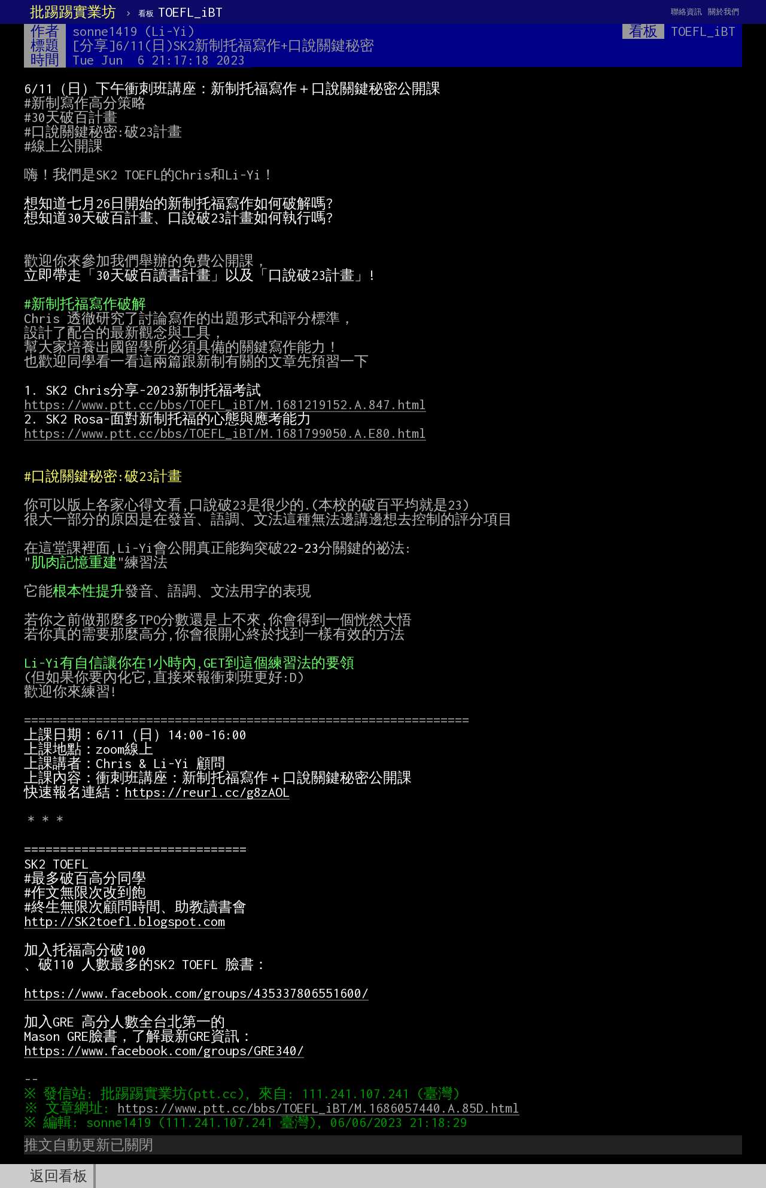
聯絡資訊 (686, 12)
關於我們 (723, 12)
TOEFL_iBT (180, 12)
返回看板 (58, 1176)
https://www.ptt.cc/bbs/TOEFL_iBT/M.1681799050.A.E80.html (225, 433)
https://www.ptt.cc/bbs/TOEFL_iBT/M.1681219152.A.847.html (225, 404)
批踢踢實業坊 (73, 12)
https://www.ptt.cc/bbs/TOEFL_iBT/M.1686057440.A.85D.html (321, 1108)
